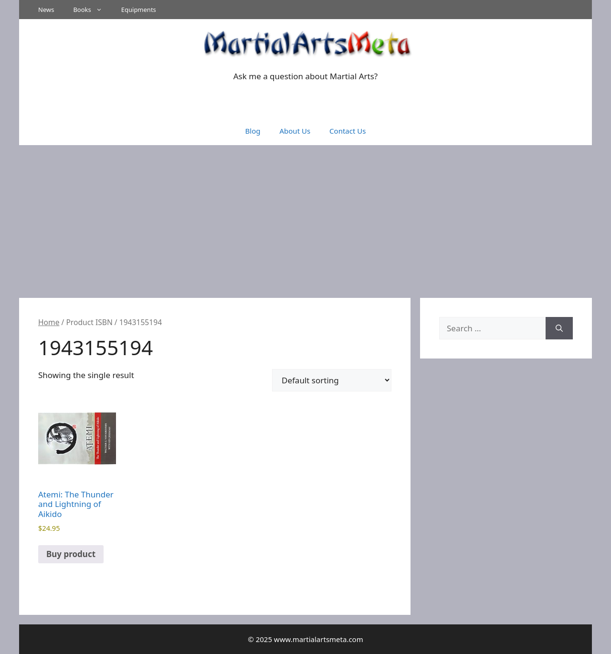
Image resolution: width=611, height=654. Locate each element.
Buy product (70, 554)
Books (92, 9)
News (46, 9)
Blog (253, 131)
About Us (294, 131)
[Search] (559, 328)
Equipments (138, 9)
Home (48, 322)
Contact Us (347, 131)
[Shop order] (331, 380)
